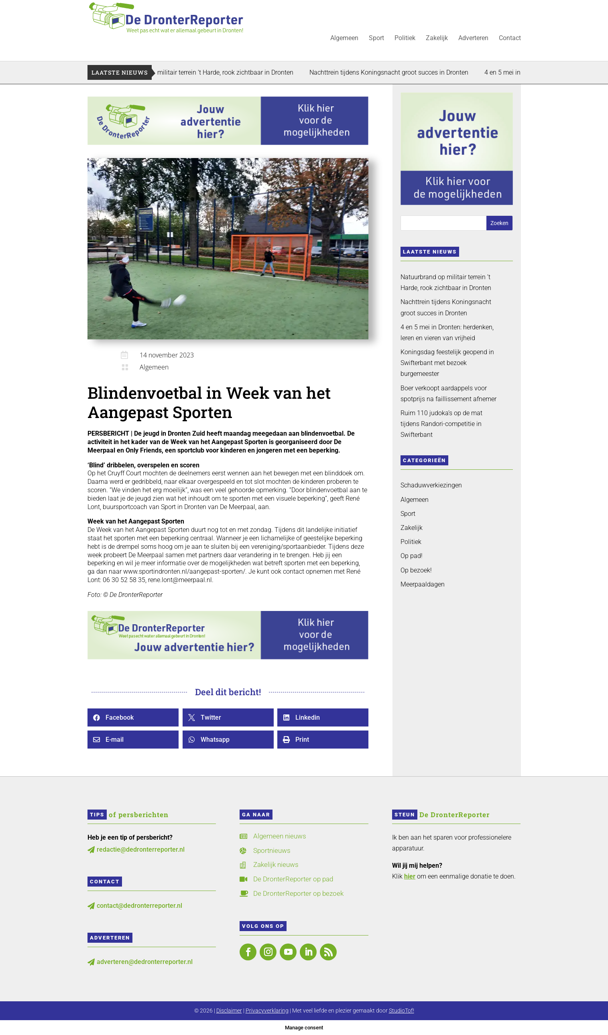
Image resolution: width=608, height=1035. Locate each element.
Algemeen (344, 38)
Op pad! (412, 556)
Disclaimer (229, 1010)
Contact (510, 38)
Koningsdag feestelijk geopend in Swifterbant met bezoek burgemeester (447, 362)
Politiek (404, 38)
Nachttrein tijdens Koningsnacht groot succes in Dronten (409, 72)
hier (409, 876)
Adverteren (473, 38)
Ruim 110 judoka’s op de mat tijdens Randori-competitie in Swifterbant (441, 423)
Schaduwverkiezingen (431, 485)
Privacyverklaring (267, 1010)
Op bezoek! (416, 570)
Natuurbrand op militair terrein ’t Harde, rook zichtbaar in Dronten (223, 72)
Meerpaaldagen (423, 584)
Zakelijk (437, 38)
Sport (376, 38)
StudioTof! (401, 1010)
